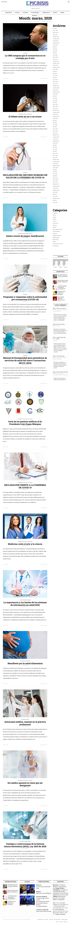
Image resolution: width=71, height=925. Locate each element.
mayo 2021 (55, 149)
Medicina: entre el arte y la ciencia (25, 544)
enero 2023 (55, 108)
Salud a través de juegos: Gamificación (25, 236)
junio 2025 (55, 49)
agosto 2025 (55, 44)
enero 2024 (55, 83)
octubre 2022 (55, 114)
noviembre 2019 (56, 186)
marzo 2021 (55, 153)
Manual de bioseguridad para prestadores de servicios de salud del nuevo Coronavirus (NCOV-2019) (25, 360)
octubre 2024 (55, 65)
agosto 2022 (55, 118)
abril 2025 (55, 53)
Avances (54, 217)
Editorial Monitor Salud (57, 229)
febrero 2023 (55, 106)
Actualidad (25, 12)
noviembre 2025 (56, 38)
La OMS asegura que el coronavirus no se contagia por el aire (25, 56)
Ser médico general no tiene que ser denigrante (25, 784)
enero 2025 (55, 59)
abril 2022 (55, 126)
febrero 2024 (55, 81)
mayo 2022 (55, 124)
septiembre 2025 (56, 42)
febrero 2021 (55, 155)
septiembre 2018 (56, 198)
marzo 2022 (55, 128)
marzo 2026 (55, 30)
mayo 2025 (55, 51)
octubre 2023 (55, 89)
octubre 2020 (55, 163)
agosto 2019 (55, 192)
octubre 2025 (55, 40)
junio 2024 (55, 73)
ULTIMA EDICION (8, 12)
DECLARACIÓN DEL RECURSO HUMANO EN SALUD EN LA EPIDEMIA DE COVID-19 (25, 176)
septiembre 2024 (56, 67)
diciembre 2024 (56, 61)
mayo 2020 (55, 173)
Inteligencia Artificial (57, 235)
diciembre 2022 (56, 110)
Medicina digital (46, 12)
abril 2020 (55, 175)
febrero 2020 (55, 180)
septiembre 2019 (56, 190)
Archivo (54, 215)
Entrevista (34, 15)
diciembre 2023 (56, 85)
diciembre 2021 (56, 135)
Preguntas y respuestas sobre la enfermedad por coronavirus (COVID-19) (25, 298)
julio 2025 (55, 47)
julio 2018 (55, 200)
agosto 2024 (55, 69)
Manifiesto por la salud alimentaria (25, 663)
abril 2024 (55, 77)
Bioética (55, 12)
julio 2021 (55, 145)
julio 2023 (55, 96)
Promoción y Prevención (27, 419)
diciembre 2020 (56, 159)
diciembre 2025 (56, 36)
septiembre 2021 (56, 141)
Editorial (17, 12)
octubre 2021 (55, 139)
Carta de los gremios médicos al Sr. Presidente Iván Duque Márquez (25, 422)
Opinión (62, 12)
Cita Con (54, 221)
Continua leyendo (43, 78)
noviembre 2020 (56, 161)
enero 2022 (55, 133)
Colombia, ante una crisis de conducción (63, 275)
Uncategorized (56, 245)
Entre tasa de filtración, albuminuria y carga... (61, 299)
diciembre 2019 (56, 184)
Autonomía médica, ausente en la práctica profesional (25, 723)
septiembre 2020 (56, 165)
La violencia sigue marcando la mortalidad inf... (62, 287)
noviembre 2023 (56, 87)
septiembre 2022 (56, 116)
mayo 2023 (55, 100)
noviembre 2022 (56, 112)
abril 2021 (55, 151)
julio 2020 (55, 169)
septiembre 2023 (56, 92)
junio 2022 (55, 122)
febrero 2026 (55, 32)
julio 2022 (55, 120)
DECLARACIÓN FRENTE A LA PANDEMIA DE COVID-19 (25, 486)
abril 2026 (55, 28)
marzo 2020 (55, 178)
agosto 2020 (55, 167)
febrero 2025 (55, 57)
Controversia (25, 114)
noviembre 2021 (56, 137)
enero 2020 (55, 182)
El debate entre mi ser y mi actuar (25, 116)
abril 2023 (55, 102)
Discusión (55, 225)
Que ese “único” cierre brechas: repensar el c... (63, 282)
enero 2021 (55, 157)
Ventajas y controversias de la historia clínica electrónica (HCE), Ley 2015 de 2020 (25, 845)
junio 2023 (55, 98)
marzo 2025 (55, 55)
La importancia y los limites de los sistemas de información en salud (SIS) (25, 603)
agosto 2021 (55, 143)
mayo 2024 (55, 75)
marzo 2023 (55, 104)
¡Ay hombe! (58, 325)
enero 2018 (55, 202)
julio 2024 (55, 71)
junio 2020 (55, 171)
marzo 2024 (55, 79)
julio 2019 (55, 194)
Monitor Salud (55, 239)
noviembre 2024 (56, 63)
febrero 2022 (55, 130)
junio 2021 (55, 147)
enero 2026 (55, 34)
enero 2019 (55, 196)
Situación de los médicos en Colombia (61, 293)
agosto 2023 (55, 94)
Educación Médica (35, 12)
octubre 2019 (55, 188)
